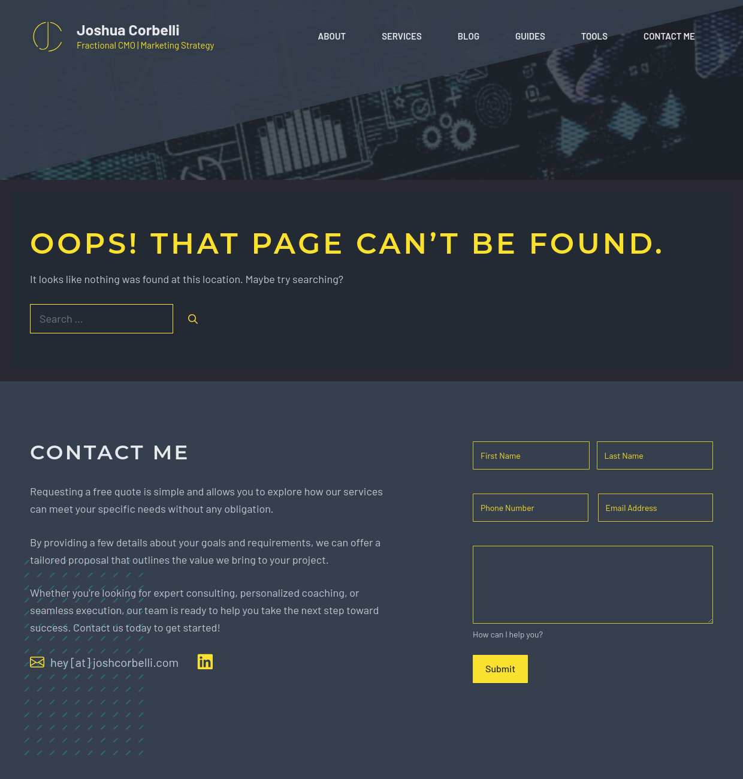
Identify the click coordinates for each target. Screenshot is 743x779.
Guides (530, 36)
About (332, 36)
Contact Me (669, 36)
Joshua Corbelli (128, 29)
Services (402, 36)
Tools (594, 36)
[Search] (193, 319)
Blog (468, 36)
